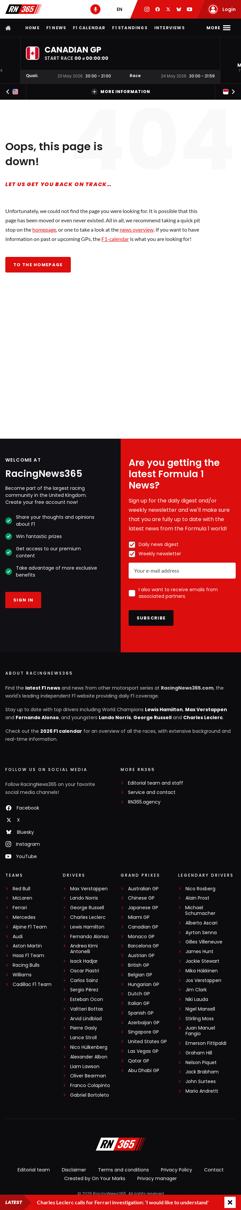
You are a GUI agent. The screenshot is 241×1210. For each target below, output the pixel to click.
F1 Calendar (89, 28)
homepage (44, 229)
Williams (22, 975)
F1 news (56, 28)
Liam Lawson (84, 1066)
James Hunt (199, 951)
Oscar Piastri (84, 971)
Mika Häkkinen (201, 971)
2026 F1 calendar (61, 731)
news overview (137, 229)
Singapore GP (143, 1032)
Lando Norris (115, 717)
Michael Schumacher (200, 910)
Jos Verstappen (203, 980)
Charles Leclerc (203, 717)
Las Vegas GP (143, 1051)
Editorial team (34, 1169)
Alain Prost (197, 898)
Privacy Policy (176, 1169)
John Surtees (200, 1081)
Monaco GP (141, 936)
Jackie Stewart (202, 961)
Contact (214, 1169)
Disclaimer (74, 1169)
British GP (138, 965)
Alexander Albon (88, 1057)
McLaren (22, 898)
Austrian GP (141, 955)
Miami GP (139, 917)
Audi (18, 936)
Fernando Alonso (37, 717)
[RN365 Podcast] (95, 9)
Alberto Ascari (201, 923)
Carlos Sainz (84, 980)
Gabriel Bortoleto (89, 1095)
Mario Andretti (201, 1091)
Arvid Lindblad (86, 1019)
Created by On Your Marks (94, 1178)
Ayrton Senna (201, 932)
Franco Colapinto (90, 1085)
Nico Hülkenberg (88, 1047)
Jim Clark (196, 990)
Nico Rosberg (200, 889)
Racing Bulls (26, 965)
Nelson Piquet (201, 1062)
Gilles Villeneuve (203, 942)
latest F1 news (42, 688)
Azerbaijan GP (144, 1023)
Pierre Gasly (83, 1028)
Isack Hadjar (84, 961)
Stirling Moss (199, 1019)
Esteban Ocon (86, 999)
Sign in (23, 600)
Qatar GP (138, 1061)
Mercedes (24, 917)
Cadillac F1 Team (32, 984)
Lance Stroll (83, 1038)
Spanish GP (141, 1013)
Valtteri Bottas (86, 1009)
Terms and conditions (123, 1169)
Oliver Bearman (88, 1076)
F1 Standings (129, 28)
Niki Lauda (196, 999)
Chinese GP (141, 898)
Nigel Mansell (200, 1009)
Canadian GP (143, 927)
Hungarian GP (143, 984)
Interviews (169, 28)
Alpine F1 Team (30, 927)
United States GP (147, 1042)
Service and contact (152, 792)
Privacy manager (157, 1178)
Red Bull (21, 889)
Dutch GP (139, 994)
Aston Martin (27, 946)
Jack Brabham (202, 1072)
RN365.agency (144, 802)
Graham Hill (198, 1053)
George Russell (152, 717)
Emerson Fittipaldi (205, 1043)
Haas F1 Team (28, 955)
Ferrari (20, 908)
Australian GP (143, 889)
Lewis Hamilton (164, 709)
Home (32, 28)
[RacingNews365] (121, 1145)
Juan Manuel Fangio (200, 1031)
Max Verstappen (206, 709)
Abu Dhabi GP (143, 1070)
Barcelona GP (143, 946)
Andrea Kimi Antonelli (84, 948)
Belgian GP (140, 975)
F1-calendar (115, 239)
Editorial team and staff (155, 783)
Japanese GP (143, 908)
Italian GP (139, 1003)
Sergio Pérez (84, 990)
